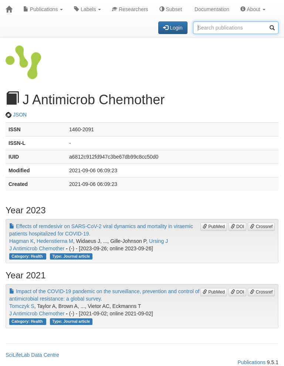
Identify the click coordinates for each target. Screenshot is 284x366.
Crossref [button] (261, 226)
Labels (87, 9)
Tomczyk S (21, 306)
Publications (43, 9)
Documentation (211, 9)
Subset (170, 9)
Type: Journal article (71, 256)
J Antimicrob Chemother (36, 248)
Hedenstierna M (55, 241)
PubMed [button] (214, 226)
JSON (16, 115)
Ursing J (158, 241)
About (253, 9)
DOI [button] (237, 226)
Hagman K (21, 241)
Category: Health (27, 256)
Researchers (130, 9)
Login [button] (172, 28)
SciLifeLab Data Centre (32, 355)
